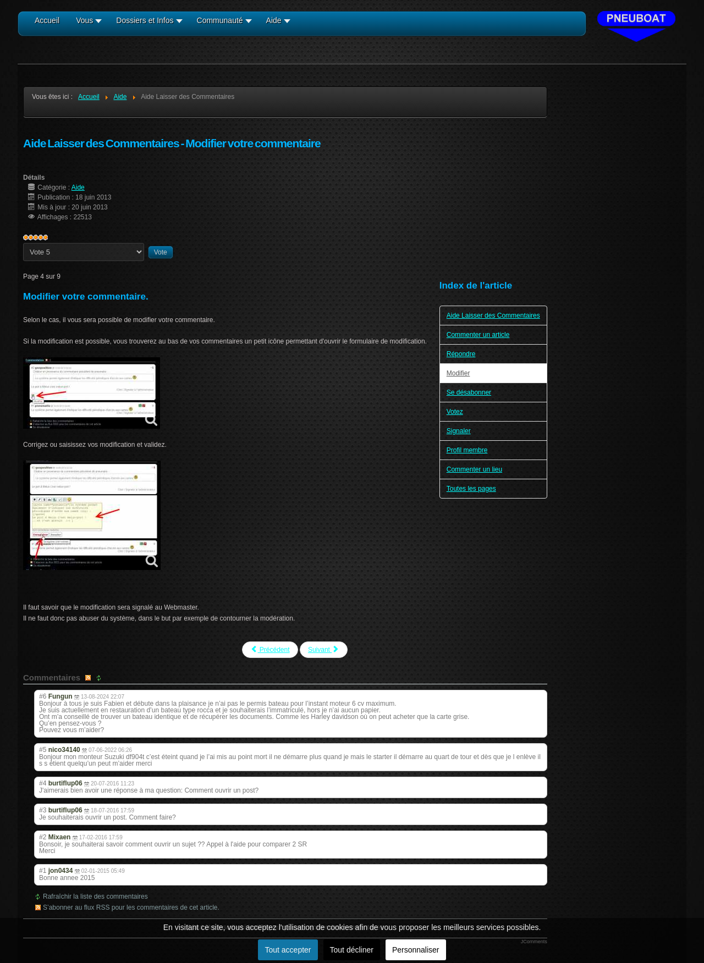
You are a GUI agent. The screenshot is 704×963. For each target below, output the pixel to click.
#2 (42, 837)
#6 (42, 696)
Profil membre (467, 450)
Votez (455, 412)
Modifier (458, 373)
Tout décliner (351, 949)
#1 (42, 871)
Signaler (459, 431)
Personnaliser (415, 949)
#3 (42, 810)
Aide (78, 187)
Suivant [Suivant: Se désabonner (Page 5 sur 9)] (323, 649)
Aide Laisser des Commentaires (493, 315)
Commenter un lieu (474, 469)
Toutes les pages (471, 488)
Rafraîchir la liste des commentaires (95, 896)
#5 (42, 750)
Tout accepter (288, 949)
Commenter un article (478, 335)
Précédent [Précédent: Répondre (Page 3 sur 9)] (270, 649)
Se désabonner (469, 392)
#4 (42, 783)
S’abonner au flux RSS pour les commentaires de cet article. (131, 907)
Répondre (461, 354)
